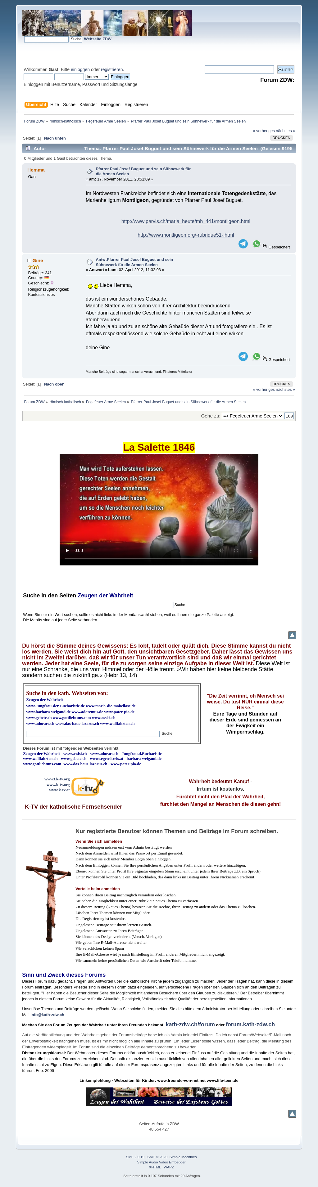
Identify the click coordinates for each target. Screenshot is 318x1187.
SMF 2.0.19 (135, 1157)
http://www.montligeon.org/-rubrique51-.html (186, 235)
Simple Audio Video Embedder (161, 1162)
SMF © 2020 (158, 1157)
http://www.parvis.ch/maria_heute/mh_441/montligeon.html (185, 221)
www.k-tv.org (58, 784)
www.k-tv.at (59, 790)
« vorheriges (264, 130)
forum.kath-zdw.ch (250, 1024)
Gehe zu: (210, 415)
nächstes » (285, 130)
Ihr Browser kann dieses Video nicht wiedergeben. (159, 509)
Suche (31, 595)
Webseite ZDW (97, 39)
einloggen (80, 69)
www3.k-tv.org (57, 779)
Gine (37, 260)
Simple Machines (183, 1157)
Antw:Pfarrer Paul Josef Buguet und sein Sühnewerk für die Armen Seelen (134, 262)
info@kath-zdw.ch (47, 1014)
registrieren (112, 69)
